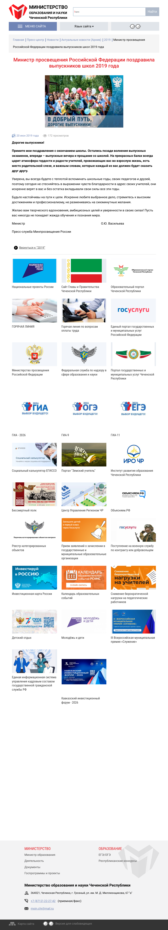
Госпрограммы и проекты (42, 873)
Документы (32, 867)
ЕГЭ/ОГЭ (105, 855)
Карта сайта (26, 924)
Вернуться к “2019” (32, 247)
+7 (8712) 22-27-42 (43, 901)
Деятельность (34, 861)
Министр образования (39, 855)
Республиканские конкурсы (118, 861)
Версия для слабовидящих (73, 923)
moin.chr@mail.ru (42, 908)
